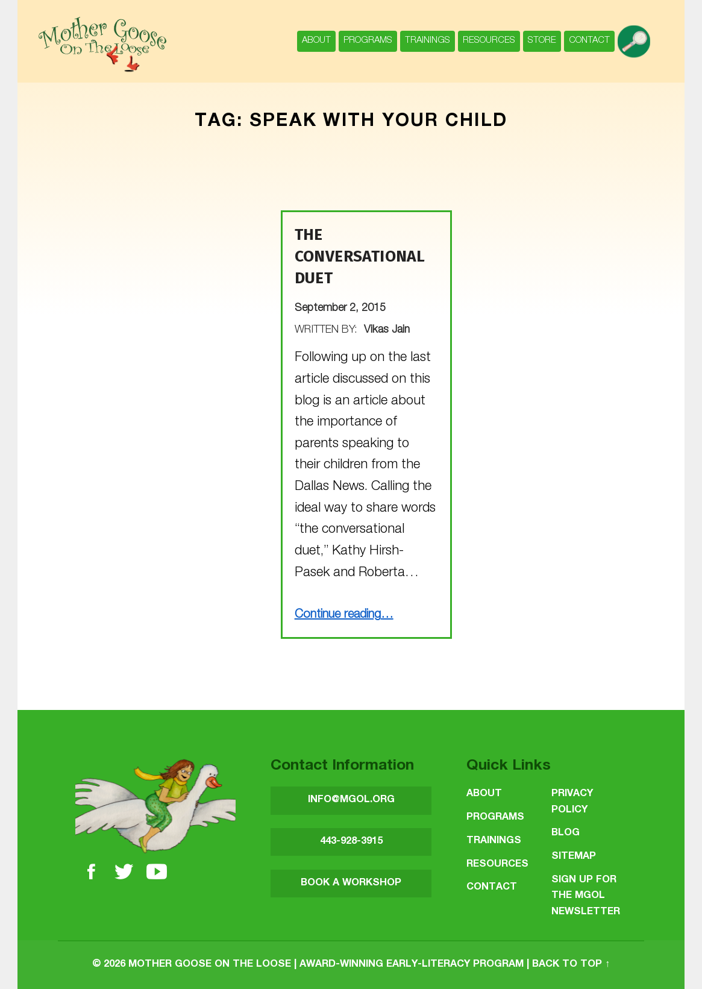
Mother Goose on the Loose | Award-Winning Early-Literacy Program (326, 964)
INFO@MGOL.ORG (351, 800)
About (316, 40)
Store (542, 40)
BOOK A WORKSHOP (351, 883)
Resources (489, 40)
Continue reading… (344, 615)
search (636, 35)
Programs (367, 40)
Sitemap (573, 857)
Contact (589, 40)
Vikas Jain (387, 330)
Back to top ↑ (571, 964)
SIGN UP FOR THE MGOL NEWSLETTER (585, 896)
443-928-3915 (351, 842)
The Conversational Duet (360, 256)
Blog (565, 833)
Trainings (427, 40)
